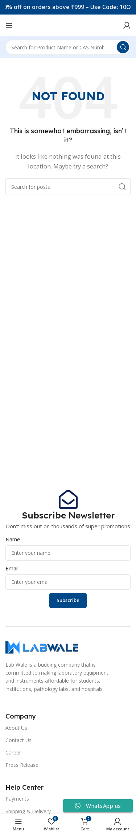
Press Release (21, 764)
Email (11, 568)
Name (12, 539)
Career (13, 752)
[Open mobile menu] (9, 25)
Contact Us (18, 740)
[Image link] (41, 646)
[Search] (68, 47)
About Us (16, 727)
